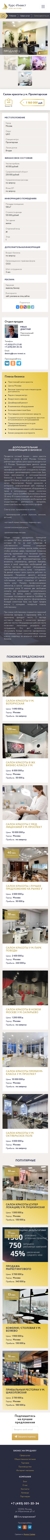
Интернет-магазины (25, 1470)
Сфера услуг (25, 16)
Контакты (25, 1489)
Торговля (25, 1463)
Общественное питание (25, 1459)
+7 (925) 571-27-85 (13, 344)
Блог (25, 1481)
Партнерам (25, 1496)
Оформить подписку (25, 1436)
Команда (25, 1492)
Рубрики (12, 16)
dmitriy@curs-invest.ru (15, 353)
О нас (25, 1485)
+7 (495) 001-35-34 (13, 347)
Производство (25, 1466)
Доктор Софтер (29, 1534)
